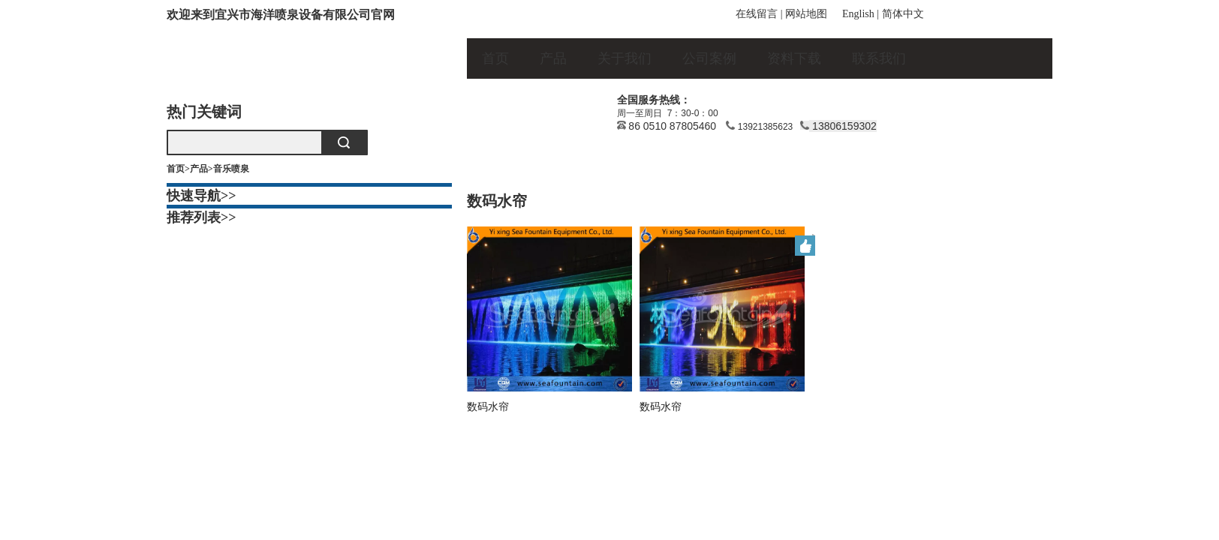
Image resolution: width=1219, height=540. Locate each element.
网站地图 (806, 14)
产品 (553, 58)
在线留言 (757, 14)
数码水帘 (488, 406)
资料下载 (794, 58)
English (858, 14)
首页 (495, 58)
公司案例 (709, 58)
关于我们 (624, 58)
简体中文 (903, 14)
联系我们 (879, 58)
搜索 (343, 142)
